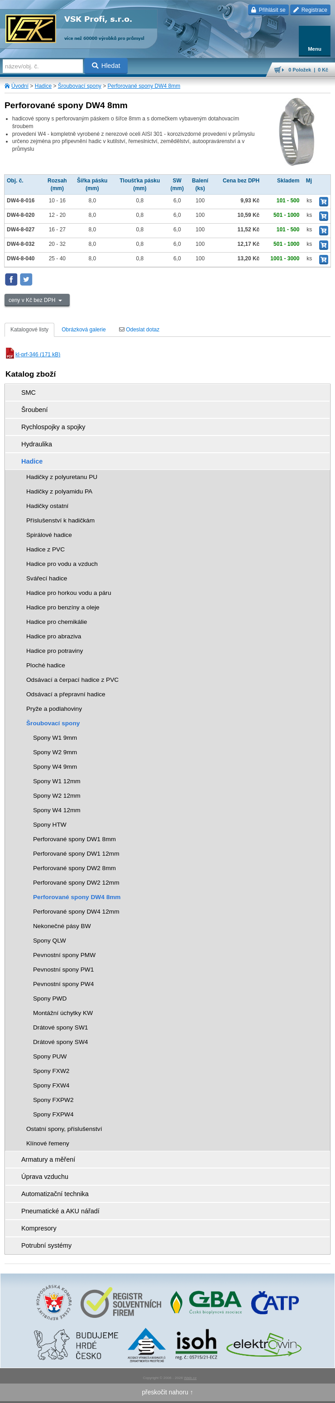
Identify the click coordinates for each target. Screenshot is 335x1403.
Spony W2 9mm (55, 752)
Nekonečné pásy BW (62, 926)
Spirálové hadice (49, 535)
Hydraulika (36, 444)
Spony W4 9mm (55, 766)
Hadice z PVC (45, 549)
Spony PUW (50, 1056)
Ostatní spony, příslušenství (64, 1128)
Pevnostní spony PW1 (63, 969)
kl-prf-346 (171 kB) (32, 354)
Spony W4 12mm (57, 810)
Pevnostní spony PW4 (63, 984)
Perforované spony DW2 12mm (76, 882)
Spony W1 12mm (57, 781)
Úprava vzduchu (44, 1176)
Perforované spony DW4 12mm (76, 911)
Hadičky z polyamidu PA (59, 491)
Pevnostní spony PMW (64, 955)
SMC (28, 392)
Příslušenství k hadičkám (60, 520)
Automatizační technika (55, 1193)
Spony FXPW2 (53, 1100)
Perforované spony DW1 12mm (76, 853)
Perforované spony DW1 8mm (74, 839)
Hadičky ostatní (47, 506)
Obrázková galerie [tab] (83, 329)
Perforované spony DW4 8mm (144, 86)
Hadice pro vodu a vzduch (62, 563)
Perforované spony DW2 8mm (74, 868)
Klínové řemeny (47, 1143)
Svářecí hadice (46, 578)
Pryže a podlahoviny (54, 708)
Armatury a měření (48, 1159)
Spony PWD (50, 998)
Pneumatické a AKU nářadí (60, 1211)
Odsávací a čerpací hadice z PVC (72, 679)
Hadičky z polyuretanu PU (61, 477)
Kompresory (39, 1228)
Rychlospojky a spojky (53, 427)
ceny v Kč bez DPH (33, 300)
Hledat (106, 65)
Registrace (310, 10)
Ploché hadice (45, 665)
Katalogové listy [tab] (29, 329)
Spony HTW (50, 824)
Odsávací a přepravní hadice (65, 694)
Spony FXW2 (51, 1071)
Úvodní (20, 86)
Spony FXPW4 (53, 1114)
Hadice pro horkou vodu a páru (68, 592)
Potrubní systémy (46, 1245)
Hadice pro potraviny (54, 650)
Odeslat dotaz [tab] (139, 329)
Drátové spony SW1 (60, 1027)
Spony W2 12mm (57, 795)
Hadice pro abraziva (53, 636)
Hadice (43, 86)
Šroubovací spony (79, 86)
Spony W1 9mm (55, 737)
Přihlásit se (268, 10)
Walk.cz (190, 1378)
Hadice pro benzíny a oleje (63, 607)
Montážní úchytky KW (63, 1013)
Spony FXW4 (51, 1085)
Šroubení (34, 409)
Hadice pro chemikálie (56, 621)
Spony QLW (49, 940)
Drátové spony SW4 (60, 1042)
